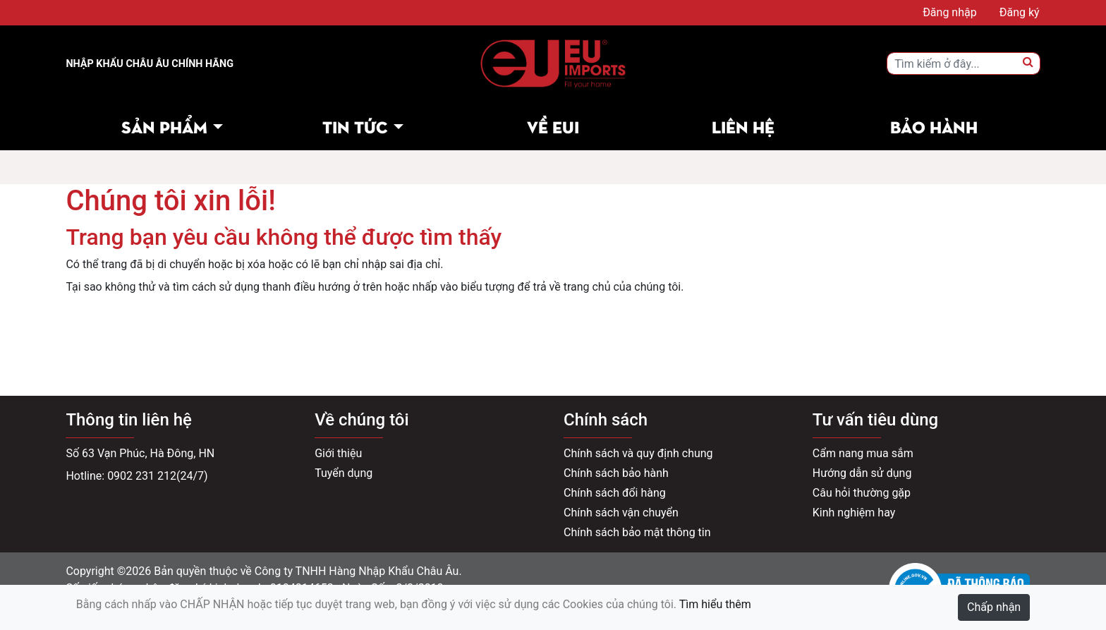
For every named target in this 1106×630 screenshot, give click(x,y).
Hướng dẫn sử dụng (862, 473)
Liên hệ (743, 126)
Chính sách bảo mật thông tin (637, 532)
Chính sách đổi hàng (615, 492)
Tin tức (355, 126)
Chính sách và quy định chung (638, 453)
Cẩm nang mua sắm (863, 453)
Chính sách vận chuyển (621, 512)
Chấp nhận (994, 607)
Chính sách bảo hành (616, 473)
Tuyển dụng (343, 473)
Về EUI (553, 126)
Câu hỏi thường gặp (862, 492)
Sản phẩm (164, 126)
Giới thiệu (338, 453)
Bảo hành (934, 126)
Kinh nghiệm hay (854, 512)
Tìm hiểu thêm (715, 604)
